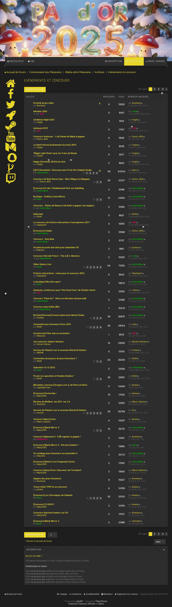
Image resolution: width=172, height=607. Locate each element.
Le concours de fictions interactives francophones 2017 (61, 222)
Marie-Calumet (139, 401)
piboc (134, 170)
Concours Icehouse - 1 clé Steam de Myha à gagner (59, 136)
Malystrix (41, 336)
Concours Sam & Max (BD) (46, 307)
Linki (134, 324)
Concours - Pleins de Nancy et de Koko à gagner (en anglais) (63, 205)
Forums (10, 3)
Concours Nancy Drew (44, 419)
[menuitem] (31, 61)
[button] (166, 89)
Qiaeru (101, 603)
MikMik (40, 352)
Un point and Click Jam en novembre (51, 333)
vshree (135, 290)
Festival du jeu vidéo (43, 103)
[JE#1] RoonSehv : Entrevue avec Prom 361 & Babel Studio (62, 170)
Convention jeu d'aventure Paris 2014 (52, 324)
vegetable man (43, 387)
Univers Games (44, 344)
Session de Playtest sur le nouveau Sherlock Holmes (59, 350)
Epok (39, 199)
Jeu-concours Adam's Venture (48, 341)
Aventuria (41, 105)
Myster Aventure (139, 341)
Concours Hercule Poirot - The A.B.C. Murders (56, 256)
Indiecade (38, 214)
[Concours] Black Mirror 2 (46, 521)
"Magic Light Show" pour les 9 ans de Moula (55, 153)
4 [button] (162, 89)
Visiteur (40, 317)
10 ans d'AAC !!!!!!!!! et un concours (50, 487)
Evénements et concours (47, 80)
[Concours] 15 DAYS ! (43, 504)
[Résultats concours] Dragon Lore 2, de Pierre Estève (60, 385)
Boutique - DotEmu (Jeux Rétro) (49, 196)
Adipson (40, 250)
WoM (39, 216)
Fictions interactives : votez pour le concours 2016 (58, 273)
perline (135, 393)
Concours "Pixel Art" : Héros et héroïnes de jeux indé (59, 298)
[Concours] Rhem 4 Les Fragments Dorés (54, 461)
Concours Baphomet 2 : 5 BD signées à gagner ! (57, 436)
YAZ (42, 114)
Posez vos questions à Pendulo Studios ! (53, 376)
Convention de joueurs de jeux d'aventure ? (55, 358)
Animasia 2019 (40, 128)
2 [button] (154, 89)
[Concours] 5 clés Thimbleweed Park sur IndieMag (58, 188)
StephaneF (42, 225)
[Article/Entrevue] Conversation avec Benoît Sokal (58, 315)
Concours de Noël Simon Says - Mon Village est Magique (61, 179)
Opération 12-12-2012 (44, 367)
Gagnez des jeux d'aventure (47, 478)
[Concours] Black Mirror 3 (46, 427)
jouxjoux (135, 247)
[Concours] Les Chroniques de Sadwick (52, 495)
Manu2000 (42, 396)
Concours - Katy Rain (43, 239)
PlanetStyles (101, 601)
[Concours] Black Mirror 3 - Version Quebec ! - (56, 445)
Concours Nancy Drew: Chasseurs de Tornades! (57, 470)
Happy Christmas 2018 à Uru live (49, 161)
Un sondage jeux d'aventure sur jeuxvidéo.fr (55, 453)
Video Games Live (42, 264)
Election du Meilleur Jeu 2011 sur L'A (51, 401)
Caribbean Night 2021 (44, 119)
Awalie (135, 385)
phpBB (79, 601)
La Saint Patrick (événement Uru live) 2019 (54, 145)
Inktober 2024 (40, 111)
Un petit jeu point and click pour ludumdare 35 (56, 247)
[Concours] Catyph (42, 230)
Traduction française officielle (81, 603)
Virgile (40, 122)
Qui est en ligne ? (34, 556)
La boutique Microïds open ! (47, 282)
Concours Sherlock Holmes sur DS (50, 512)
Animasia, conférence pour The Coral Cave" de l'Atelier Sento (64, 290)
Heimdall (136, 521)
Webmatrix (42, 439)
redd (134, 111)
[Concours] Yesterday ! (44, 393)
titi (133, 410)
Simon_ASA (42, 139)
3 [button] (158, 89)
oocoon (40, 412)
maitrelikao (42, 172)
